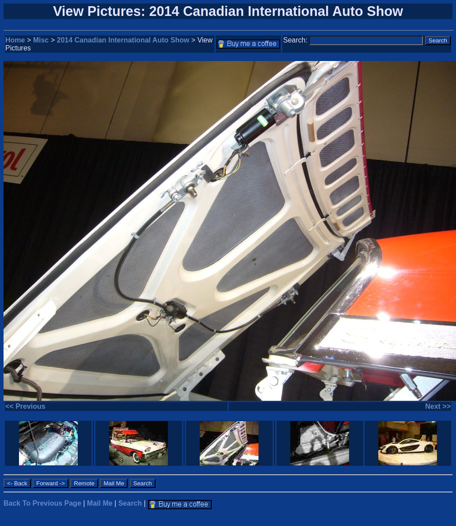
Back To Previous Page (42, 503)
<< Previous (25, 406)
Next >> (438, 406)
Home (15, 40)
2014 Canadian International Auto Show (123, 40)
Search (130, 503)
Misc (41, 40)
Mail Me (100, 503)
